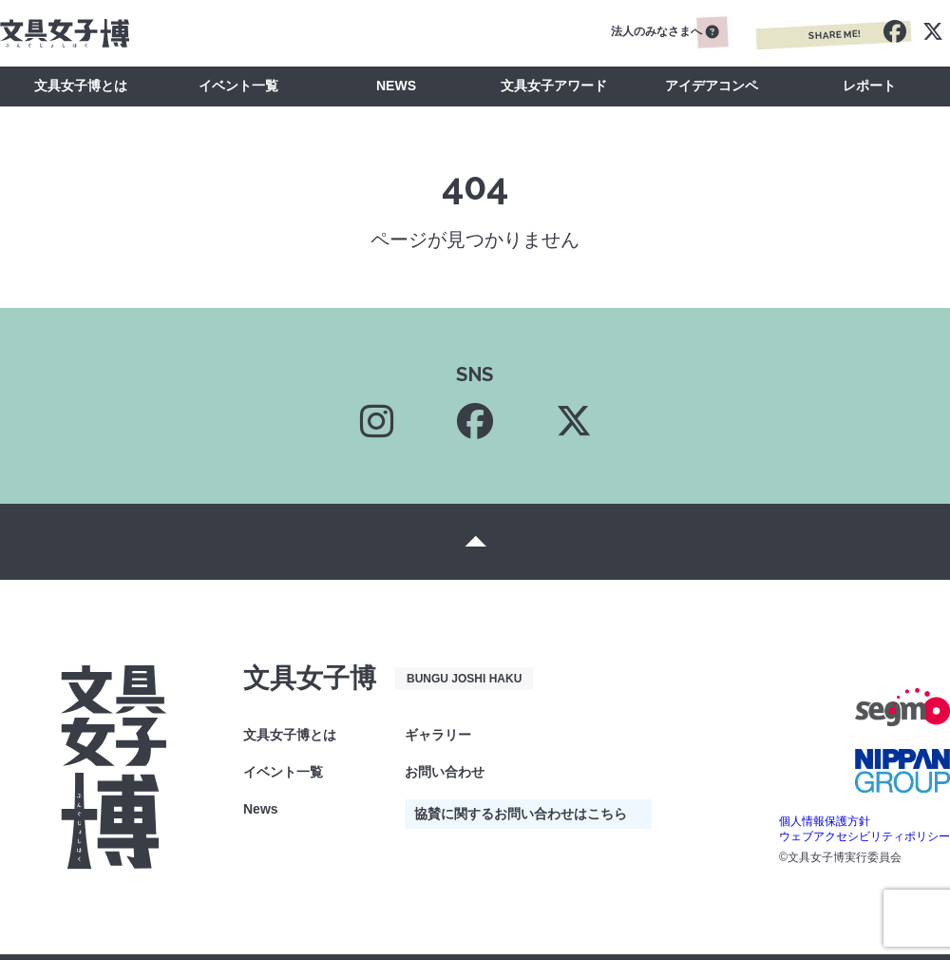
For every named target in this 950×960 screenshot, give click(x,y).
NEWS (396, 85)
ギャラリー (438, 734)
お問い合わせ (444, 771)
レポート (869, 85)
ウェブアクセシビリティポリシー (864, 836)
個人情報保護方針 (824, 821)
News (260, 808)
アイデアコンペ (711, 85)
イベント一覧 (238, 85)
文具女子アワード (554, 85)
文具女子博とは (80, 85)
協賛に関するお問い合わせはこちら (520, 813)
